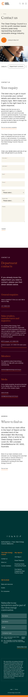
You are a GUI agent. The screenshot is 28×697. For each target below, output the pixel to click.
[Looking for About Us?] (11, 40)
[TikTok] (20, 536)
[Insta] (9, 536)
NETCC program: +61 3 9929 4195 (9, 342)
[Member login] (23, 3)
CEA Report (18, 557)
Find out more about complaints (9, 128)
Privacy (16, 689)
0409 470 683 (4, 393)
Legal (11, 689)
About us (3, 562)
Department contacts (16, 66)
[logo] (5, 3)
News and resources (7, 584)
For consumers (5, 591)
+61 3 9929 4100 (5, 306)
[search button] (20, 3)
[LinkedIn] (12, 536)
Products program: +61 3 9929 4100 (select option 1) (14, 346)
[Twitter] (14, 536)
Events (3, 588)
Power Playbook (19, 560)
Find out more (4, 469)
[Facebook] (7, 536)
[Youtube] (17, 536)
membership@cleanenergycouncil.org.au (11, 370)
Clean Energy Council (13, 692)
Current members (6, 566)
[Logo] (14, 525)
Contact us (4, 558)
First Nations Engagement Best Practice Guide (20, 571)
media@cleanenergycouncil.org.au (9, 396)
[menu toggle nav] (26, 3)
